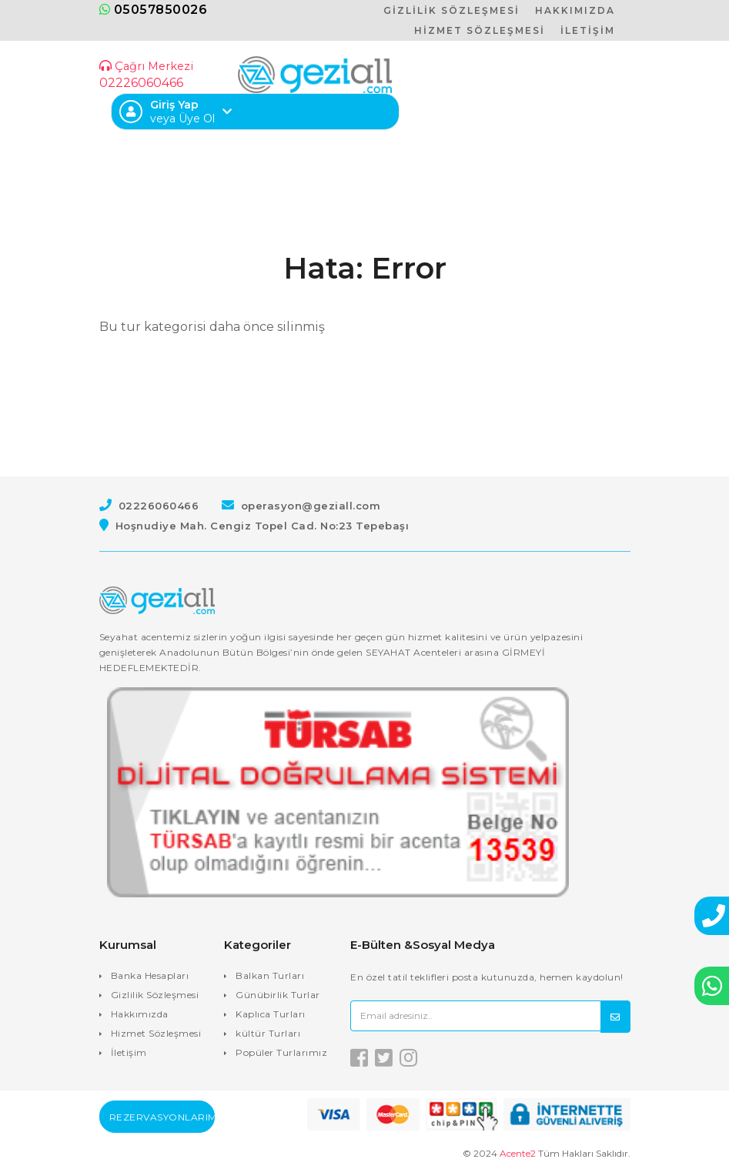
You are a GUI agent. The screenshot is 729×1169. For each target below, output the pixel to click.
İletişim (129, 1052)
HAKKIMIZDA (575, 10)
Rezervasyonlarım (162, 1117)
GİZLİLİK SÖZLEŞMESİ (451, 10)
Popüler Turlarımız (281, 1052)
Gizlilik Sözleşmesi (155, 994)
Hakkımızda (140, 1014)
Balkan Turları (270, 975)
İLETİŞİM (587, 30)
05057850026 (153, 9)
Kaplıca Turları (271, 1014)
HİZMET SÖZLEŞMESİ (479, 30)
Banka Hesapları (150, 975)
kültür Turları (268, 1033)
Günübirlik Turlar (278, 994)
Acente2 (518, 1153)
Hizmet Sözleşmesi (156, 1033)
